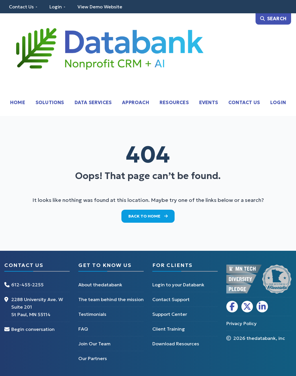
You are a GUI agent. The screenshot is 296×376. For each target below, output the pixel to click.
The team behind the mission (111, 299)
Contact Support (171, 299)
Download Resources (175, 343)
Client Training (168, 329)
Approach (135, 102)
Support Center (169, 314)
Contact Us (21, 7)
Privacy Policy (241, 323)
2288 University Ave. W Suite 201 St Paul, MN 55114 (37, 306)
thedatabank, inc (266, 338)
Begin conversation (33, 329)
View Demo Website (99, 7)
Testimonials (92, 314)
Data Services (93, 102)
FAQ (83, 329)
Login (55, 7)
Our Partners (92, 358)
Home (17, 102)
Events (208, 102)
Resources (174, 102)
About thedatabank (100, 284)
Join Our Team (94, 343)
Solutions (50, 102)
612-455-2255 (27, 284)
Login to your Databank (178, 284)
